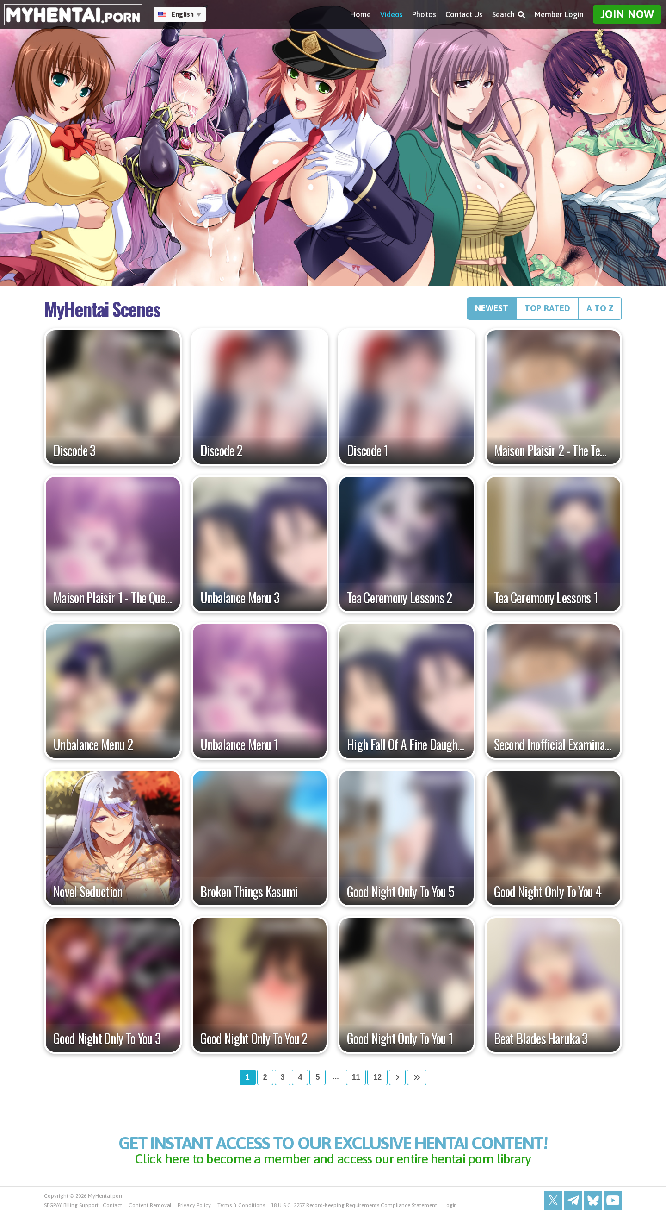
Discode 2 (221, 454)
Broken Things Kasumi (249, 895)
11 (356, 1081)
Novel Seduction (88, 895)
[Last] (416, 1081)
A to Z (597, 311)
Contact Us (464, 14)
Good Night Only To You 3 (106, 1042)
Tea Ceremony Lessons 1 (546, 601)
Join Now (627, 14)
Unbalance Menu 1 (239, 748)
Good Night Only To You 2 (254, 1042)
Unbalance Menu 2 (93, 748)
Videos (391, 14)
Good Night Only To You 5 (400, 895)
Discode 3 (74, 454)
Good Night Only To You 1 (400, 1042)
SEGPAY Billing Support (71, 1216)
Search (508, 14)
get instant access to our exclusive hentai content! (333, 1156)
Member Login (559, 14)
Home (360, 14)
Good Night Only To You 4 (548, 895)
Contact (113, 1216)
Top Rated (538, 311)
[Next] (397, 1081)
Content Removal (150, 1216)
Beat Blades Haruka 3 (541, 1042)
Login (450, 1216)
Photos (424, 14)
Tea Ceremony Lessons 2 (399, 601)
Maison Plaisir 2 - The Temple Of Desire (553, 454)
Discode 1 (367, 454)
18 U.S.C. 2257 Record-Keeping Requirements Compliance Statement (354, 1216)
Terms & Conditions (241, 1216)
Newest (474, 311)
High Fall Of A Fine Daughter (406, 748)
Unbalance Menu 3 (240, 601)
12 (377, 1081)
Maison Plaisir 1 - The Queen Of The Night (113, 601)
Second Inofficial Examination (553, 748)
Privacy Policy (194, 1216)
